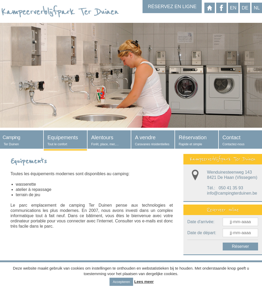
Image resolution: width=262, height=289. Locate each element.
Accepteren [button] (121, 282)
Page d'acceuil (209, 8)
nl (257, 7)
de (245, 7)
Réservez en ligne (172, 6)
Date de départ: (201, 233)
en (233, 7)
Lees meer (144, 281)
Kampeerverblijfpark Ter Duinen (222, 159)
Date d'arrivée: (201, 222)
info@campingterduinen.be (232, 193)
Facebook (221, 8)
